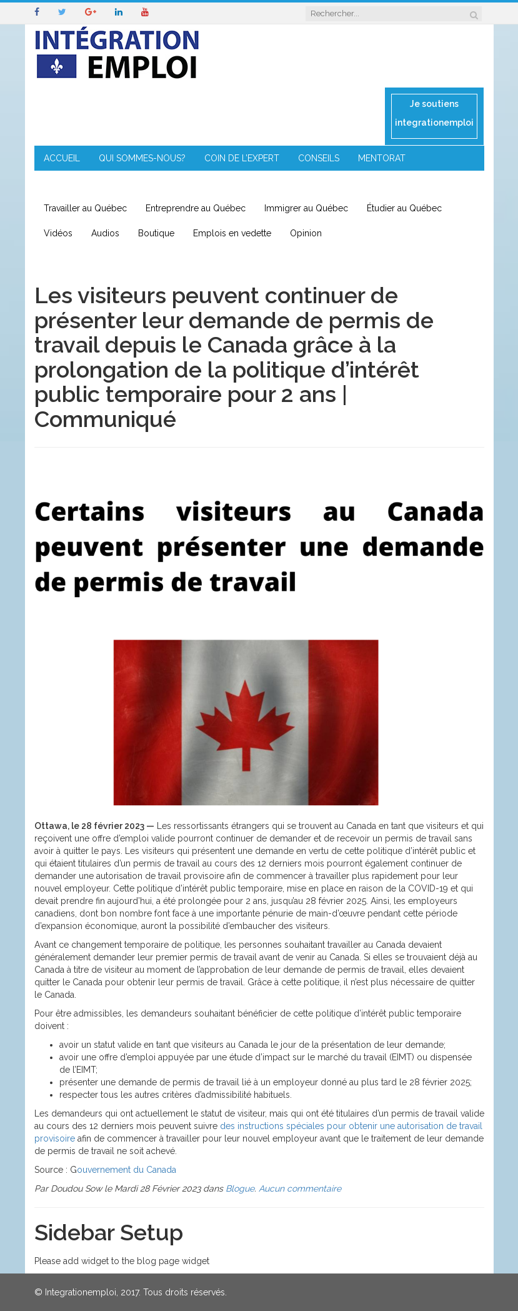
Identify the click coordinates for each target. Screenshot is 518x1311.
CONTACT (286, 183)
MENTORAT (382, 158)
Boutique (156, 233)
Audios (105, 233)
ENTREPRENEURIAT (83, 183)
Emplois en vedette (232, 233)
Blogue (240, 1188)
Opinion (306, 233)
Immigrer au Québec (306, 208)
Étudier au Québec (404, 208)
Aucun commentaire (300, 1188)
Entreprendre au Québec (196, 208)
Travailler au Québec (85, 208)
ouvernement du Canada (126, 1170)
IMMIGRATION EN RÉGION (194, 183)
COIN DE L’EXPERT (241, 158)
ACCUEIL (62, 158)
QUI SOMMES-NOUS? (142, 158)
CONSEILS (318, 158)
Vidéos (58, 233)
